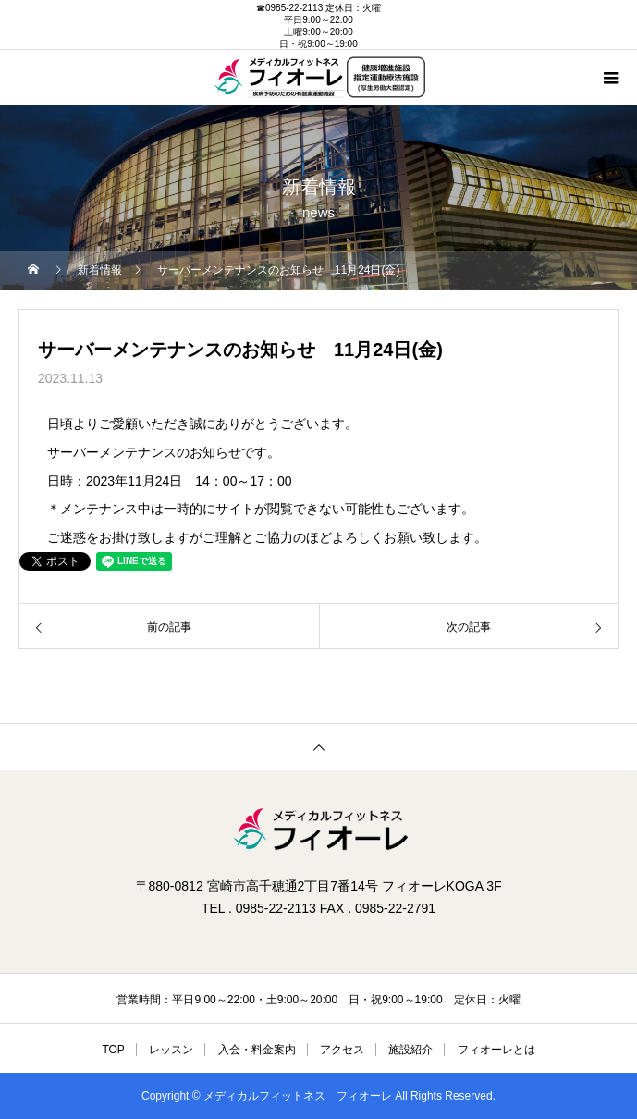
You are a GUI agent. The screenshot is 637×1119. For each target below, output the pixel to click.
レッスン (171, 1049)
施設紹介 (410, 1049)
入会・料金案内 (257, 1049)
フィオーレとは (496, 1049)
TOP (113, 1049)
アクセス (342, 1049)
